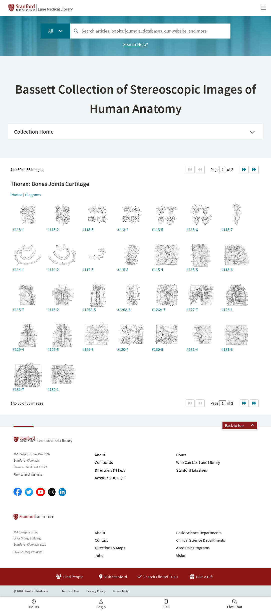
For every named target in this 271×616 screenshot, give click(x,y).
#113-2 (53, 229)
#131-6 (227, 349)
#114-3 (88, 269)
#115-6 (227, 269)
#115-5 (192, 269)
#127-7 (192, 309)
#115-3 (122, 269)
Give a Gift (201, 576)
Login (101, 606)
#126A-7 (158, 309)
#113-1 (18, 229)
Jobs (99, 555)
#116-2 (53, 309)
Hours (181, 454)
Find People (69, 576)
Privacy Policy (95, 591)
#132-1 (53, 389)
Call (166, 606)
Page (214, 169)
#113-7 (227, 229)
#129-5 (53, 349)
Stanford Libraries (191, 470)
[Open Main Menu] (263, 8)
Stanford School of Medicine (62, 518)
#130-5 (157, 349)
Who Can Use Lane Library (198, 462)
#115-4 (157, 269)
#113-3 (88, 229)
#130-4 (122, 349)
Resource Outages (110, 477)
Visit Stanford (113, 576)
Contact (101, 540)
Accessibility (121, 591)
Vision (181, 555)
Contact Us (104, 462)
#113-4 (122, 229)
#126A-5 (89, 309)
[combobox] (150, 31)
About (100, 454)
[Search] (76, 31)
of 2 (229, 169)
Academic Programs (193, 547)
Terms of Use (70, 591)
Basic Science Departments (198, 532)
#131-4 (192, 349)
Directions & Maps (110, 470)
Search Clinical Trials (158, 576)
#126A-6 (124, 309)
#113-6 (192, 229)
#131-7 (18, 389)
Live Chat (234, 606)
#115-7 (18, 309)
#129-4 (18, 349)
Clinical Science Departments (200, 540)
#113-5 (157, 229)
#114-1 (18, 269)
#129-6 (88, 349)
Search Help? (135, 44)
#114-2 (53, 269)
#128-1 (227, 309)
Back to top (240, 425)
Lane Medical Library (55, 9)
